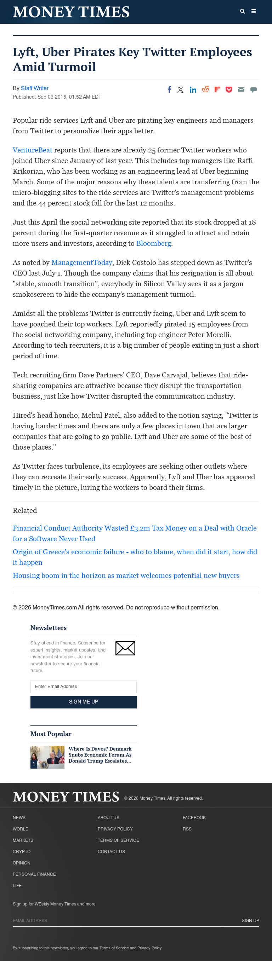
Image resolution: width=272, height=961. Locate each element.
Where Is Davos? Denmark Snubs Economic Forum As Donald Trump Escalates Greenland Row (100, 757)
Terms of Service (118, 841)
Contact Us (111, 852)
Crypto (21, 852)
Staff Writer (35, 89)
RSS (187, 829)
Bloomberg (153, 243)
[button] (253, 12)
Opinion (21, 863)
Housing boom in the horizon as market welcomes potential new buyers (126, 575)
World (21, 829)
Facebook (194, 818)
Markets (23, 841)
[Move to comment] (253, 89)
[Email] (241, 89)
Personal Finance (34, 875)
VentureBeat (32, 150)
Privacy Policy (115, 829)
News (19, 818)
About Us (108, 818)
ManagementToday (81, 262)
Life (17, 886)
